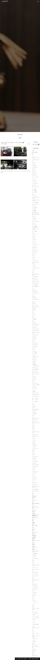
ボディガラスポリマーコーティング (35, 431)
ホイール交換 (34, 425)
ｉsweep (33, 634)
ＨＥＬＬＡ (33, 631)
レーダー (33, 495)
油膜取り (33, 540)
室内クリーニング (34, 521)
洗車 (32, 543)
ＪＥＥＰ (33, 646)
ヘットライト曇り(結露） (35, 410)
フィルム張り (34, 370)
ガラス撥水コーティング (35, 231)
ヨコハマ (33, 468)
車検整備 (33, 555)
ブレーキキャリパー (35, 393)
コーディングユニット (35, 248)
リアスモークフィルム (35, 478)
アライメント (34, 164)
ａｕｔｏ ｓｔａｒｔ (35, 585)
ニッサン (33, 358)
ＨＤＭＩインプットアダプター (35, 629)
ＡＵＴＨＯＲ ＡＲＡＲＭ (35, 583)
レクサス (33, 490)
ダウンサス (33, 321)
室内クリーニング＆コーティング (35, 523)
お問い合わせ (35, 658)
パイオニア (33, 363)
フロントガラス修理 (35, 378)
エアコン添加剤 (34, 192)
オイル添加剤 (34, 213)
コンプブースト (34, 243)
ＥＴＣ (33, 618)
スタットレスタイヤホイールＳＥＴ (35, 280)
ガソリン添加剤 (34, 229)
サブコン (33, 260)
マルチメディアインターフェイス (35, 449)
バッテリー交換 (34, 361)
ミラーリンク (34, 452)
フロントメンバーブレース (35, 384)
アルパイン (33, 169)
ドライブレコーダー (35, 353)
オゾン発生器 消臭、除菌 (35, 217)
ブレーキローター (34, 398)
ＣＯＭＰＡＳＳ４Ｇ (35, 604)
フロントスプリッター (35, 382)
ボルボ (33, 437)
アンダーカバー (34, 174)
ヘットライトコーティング (35, 407)
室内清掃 (33, 529)
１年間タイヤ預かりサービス (35, 569)
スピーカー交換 (34, 297)
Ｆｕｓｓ (33, 623)
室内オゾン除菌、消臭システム (35, 519)
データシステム (34, 346)
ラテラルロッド (34, 471)
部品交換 (33, 563)
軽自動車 (33, 561)
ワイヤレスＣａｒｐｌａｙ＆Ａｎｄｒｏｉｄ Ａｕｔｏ (35, 501)
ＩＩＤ (33, 641)
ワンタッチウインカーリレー (35, 506)
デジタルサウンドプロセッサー (35, 341)
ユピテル (33, 466)
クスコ (33, 236)
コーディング (34, 246)
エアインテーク (34, 186)
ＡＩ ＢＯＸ (34, 574)
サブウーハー (34, 258)
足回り (33, 547)
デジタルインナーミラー (35, 338)
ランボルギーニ (34, 476)
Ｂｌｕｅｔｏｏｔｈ (35, 592)
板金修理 (33, 538)
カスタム (33, 226)
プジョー (33, 400)
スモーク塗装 (34, 304)
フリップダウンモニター (35, 375)
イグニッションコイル (35, 178)
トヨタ (33, 349)
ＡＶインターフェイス (35, 587)
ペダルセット (34, 417)
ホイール (33, 419)
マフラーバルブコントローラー (35, 444)
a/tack (33, 150)
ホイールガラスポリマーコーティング (35, 421)
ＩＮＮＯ (33, 643)
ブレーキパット (34, 396)
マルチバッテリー (34, 446)
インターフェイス (34, 181)
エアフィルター (34, 194)
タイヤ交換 (33, 316)
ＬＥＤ (33, 652)
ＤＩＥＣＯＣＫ (34, 611)
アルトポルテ (34, 166)
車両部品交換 (34, 552)
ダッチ (33, 323)
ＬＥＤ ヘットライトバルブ (35, 655)
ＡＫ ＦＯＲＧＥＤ (35, 576)
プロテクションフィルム (35, 405)
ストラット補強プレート (35, 292)
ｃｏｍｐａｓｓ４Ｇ (35, 606)
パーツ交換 (33, 366)
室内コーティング (34, 525)
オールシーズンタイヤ (35, 224)
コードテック (34, 250)
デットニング (34, 344)
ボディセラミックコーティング (35, 435)
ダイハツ (33, 319)
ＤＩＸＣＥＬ (34, 613)
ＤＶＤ (33, 616)
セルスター (33, 310)
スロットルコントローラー (35, 306)
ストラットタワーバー (35, 290)
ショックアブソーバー (35, 265)
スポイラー (33, 302)
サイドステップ (34, 253)
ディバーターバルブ (35, 333)
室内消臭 (33, 527)
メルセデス (33, 456)
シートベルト (34, 271)
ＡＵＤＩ (33, 581)
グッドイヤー (34, 238)
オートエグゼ (34, 221)
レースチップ (34, 493)
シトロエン (33, 262)
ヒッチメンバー (34, 368)
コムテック (33, 241)
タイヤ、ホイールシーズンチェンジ (35, 314)
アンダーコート (34, 176)
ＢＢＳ (33, 589)
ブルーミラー (34, 388)
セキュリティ (34, 308)
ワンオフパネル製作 (35, 504)
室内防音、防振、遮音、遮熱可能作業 (35, 531)
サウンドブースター (35, 255)
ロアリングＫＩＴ (34, 497)
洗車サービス (34, 545)
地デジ (33, 513)
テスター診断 (34, 326)
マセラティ (33, 440)
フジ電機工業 (34, 373)
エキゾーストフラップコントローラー (35, 203)
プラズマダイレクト (35, 403)
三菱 (32, 508)
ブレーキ (33, 391)
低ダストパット (34, 510)
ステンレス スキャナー (35, 287)
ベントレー (33, 415)
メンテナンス (34, 459)
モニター (33, 464)
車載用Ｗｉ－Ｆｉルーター (35, 558)
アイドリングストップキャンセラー (35, 158)
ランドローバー (34, 473)
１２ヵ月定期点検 (34, 571)
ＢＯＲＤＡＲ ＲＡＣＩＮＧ (35, 599)
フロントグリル (34, 380)
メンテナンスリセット (35, 461)
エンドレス (33, 208)
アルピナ (33, 171)
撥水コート (33, 535)
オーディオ (33, 219)
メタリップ (33, 454)
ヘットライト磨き (34, 412)
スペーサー (33, 300)
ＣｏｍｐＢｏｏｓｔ (35, 608)
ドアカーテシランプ (35, 351)
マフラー (33, 442)
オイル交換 (33, 211)
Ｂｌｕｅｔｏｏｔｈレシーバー (35, 595)
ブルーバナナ (34, 386)
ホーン (33, 428)
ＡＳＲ (33, 579)
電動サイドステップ (35, 565)
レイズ (33, 488)
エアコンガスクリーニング (35, 189)
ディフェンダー (34, 335)
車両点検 (33, 550)
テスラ (33, 328)
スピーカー (33, 295)
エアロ (33, 196)
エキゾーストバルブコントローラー (35, 200)
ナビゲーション (34, 356)
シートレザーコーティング (35, 274)
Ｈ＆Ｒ (33, 625)
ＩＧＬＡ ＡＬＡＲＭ (35, 636)
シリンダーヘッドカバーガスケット (35, 268)
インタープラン (34, 183)
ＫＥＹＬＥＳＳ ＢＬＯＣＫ (35, 649)
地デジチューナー (34, 515)
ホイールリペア (34, 423)
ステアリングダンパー (35, 285)
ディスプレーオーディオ (35, 331)
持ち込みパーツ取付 (35, 533)
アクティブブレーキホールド (35, 160)
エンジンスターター (35, 206)
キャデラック (34, 233)
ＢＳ (32, 601)
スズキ (33, 277)
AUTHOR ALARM (35, 152)
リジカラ (33, 483)
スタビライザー (34, 283)
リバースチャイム (34, 485)
